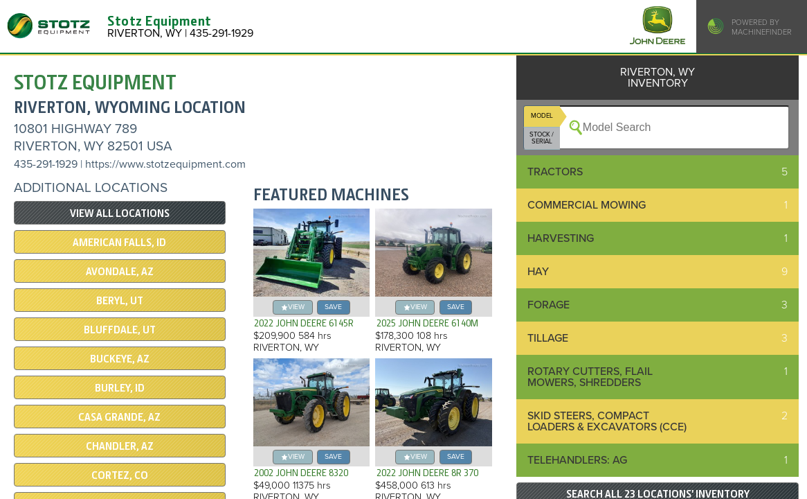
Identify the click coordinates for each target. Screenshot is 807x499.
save (333, 306)
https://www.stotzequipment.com (165, 164)
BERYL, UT (119, 300)
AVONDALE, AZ (120, 271)
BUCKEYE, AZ (119, 359)
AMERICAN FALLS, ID (119, 242)
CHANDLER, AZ (120, 446)
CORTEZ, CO (119, 475)
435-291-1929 (46, 164)
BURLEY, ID (120, 388)
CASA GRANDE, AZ (119, 417)
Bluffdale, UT (120, 329)
